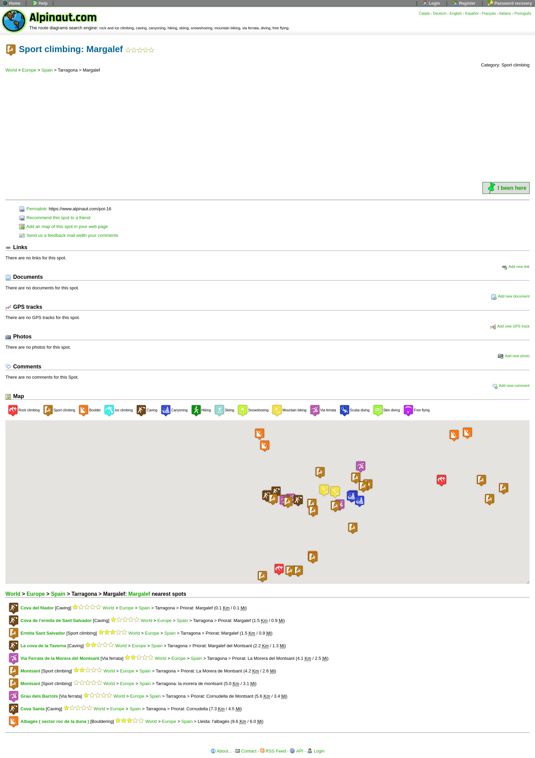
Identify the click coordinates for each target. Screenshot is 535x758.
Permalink (32, 208)
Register (463, 3)
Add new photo (514, 356)
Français (489, 13)
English (456, 13)
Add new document (510, 296)
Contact (245, 751)
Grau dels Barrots (39, 696)
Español (471, 13)
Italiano (505, 13)
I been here (506, 188)
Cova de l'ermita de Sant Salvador (56, 620)
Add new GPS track (510, 326)
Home (11, 3)
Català (424, 13)
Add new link (516, 266)
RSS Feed (273, 751)
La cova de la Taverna (43, 645)
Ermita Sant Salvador (42, 633)
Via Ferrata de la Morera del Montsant (59, 658)
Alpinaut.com (63, 17)
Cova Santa (32, 708)
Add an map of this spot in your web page (63, 226)
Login (431, 3)
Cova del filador (37, 607)
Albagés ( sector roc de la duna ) (54, 721)
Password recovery (510, 3)
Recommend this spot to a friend (54, 217)
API (296, 751)
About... (221, 751)
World (11, 70)
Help (39, 3)
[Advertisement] (267, 130)
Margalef (139, 594)
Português (523, 13)
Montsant (30, 670)
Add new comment (511, 385)
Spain (47, 70)
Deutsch (440, 13)
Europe (29, 70)
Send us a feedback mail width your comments (68, 235)
